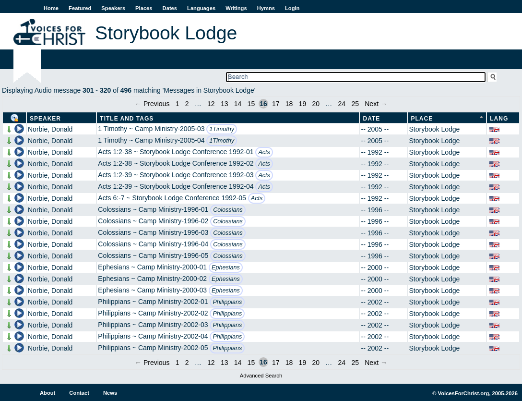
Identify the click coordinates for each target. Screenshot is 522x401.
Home (51, 8)
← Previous (152, 104)
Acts (264, 152)
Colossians (228, 210)
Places (143, 8)
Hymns (266, 8)
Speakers (113, 8)
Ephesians (226, 267)
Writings (236, 8)
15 (251, 104)
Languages (201, 8)
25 (355, 104)
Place (422, 118)
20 (316, 104)
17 (276, 104)
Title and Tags (127, 118)
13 (224, 104)
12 (211, 104)
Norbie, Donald (50, 129)
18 (289, 104)
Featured (80, 8)
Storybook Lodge (434, 129)
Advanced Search (261, 375)
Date (371, 118)
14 (238, 104)
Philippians (227, 302)
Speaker (45, 118)
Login (292, 8)
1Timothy (221, 129)
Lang (499, 118)
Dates (170, 8)
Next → (376, 104)
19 (303, 104)
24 (342, 104)
